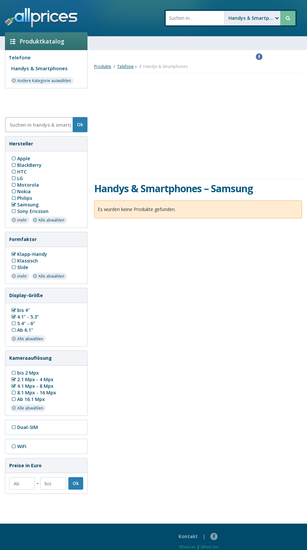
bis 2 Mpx (25, 373)
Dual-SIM (24, 427)
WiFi (18, 446)
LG (17, 178)
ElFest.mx (210, 547)
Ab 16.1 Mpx (28, 399)
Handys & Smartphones (39, 68)
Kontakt (188, 536)
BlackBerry (26, 165)
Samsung (25, 204)
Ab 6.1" (22, 330)
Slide (19, 267)
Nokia (21, 191)
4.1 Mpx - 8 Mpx (32, 386)
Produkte (102, 66)
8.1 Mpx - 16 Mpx (33, 392)
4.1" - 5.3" (25, 317)
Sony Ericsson (30, 211)
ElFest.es (187, 547)
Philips (21, 198)
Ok (80, 124)
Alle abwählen (48, 220)
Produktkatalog (37, 41)
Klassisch (24, 261)
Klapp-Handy (29, 254)
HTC (19, 171)
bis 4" (20, 310)
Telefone (20, 57)
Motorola (25, 185)
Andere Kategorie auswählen (41, 80)
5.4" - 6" (23, 323)
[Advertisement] (43, 102)
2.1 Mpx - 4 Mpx (32, 379)
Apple (20, 158)
